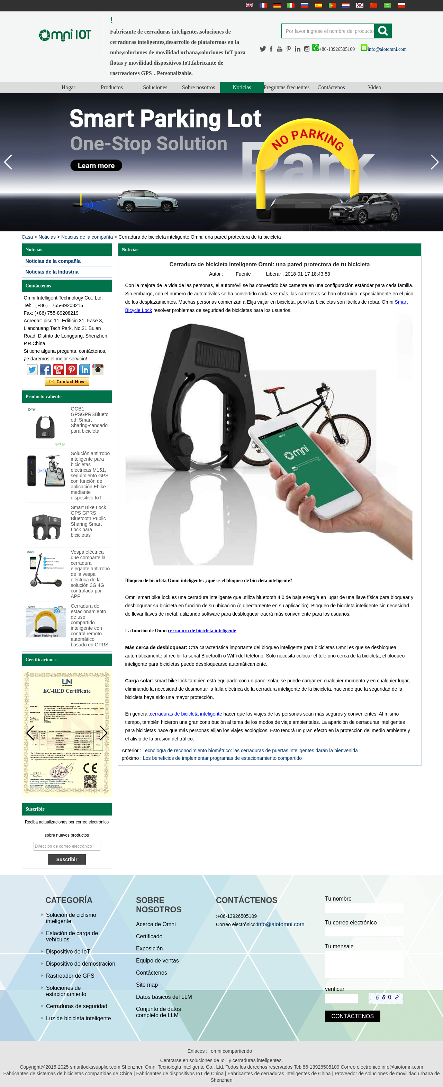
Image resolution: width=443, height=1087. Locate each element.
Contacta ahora (67, 381)
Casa (27, 237)
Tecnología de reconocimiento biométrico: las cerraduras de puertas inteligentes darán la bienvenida (250, 750)
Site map (147, 985)
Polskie (400, 5)
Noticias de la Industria (52, 272)
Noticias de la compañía (87, 237)
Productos (112, 87)
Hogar (68, 87)
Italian (290, 5)
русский (303, 5)
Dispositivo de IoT (68, 952)
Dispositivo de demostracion (80, 964)
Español (317, 5)
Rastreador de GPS (70, 976)
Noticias (242, 87)
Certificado (149, 936)
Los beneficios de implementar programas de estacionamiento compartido (222, 758)
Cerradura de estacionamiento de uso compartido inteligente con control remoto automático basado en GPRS (90, 625)
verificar (334, 989)
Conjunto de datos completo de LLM (158, 1012)
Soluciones (155, 87)
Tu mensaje (339, 946)
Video (374, 87)
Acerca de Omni (156, 924)
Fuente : (245, 274)
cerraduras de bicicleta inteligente (186, 714)
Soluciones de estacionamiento (66, 991)
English (248, 5)
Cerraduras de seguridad (76, 1006)
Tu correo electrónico (351, 922)
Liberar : (275, 274)
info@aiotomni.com (384, 49)
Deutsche (276, 5)
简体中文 (372, 5)
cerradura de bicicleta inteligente (202, 630)
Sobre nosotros (198, 87)
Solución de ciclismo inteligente (71, 918)
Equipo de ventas (157, 961)
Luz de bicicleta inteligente (78, 1018)
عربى (386, 5)
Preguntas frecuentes (287, 87)
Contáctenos (331, 87)
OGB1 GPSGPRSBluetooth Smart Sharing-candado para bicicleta (90, 420)
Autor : (217, 274)
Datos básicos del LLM (164, 997)
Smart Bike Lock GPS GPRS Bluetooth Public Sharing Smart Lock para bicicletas (88, 521)
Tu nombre (338, 899)
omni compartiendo (231, 1051)
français (262, 5)
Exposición (149, 948)
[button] (435, 162)
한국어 (358, 5)
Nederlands (345, 5)
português (331, 5)
